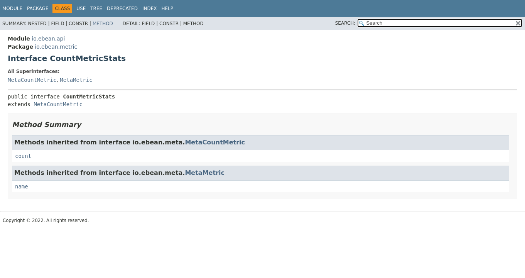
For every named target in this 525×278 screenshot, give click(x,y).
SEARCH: (345, 23)
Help (167, 8)
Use (81, 8)
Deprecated (122, 8)
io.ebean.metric (56, 47)
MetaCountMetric (32, 80)
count (23, 156)
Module (12, 8)
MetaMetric (76, 80)
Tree (96, 8)
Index (149, 8)
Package (37, 8)
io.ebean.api (48, 39)
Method (103, 23)
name (21, 186)
